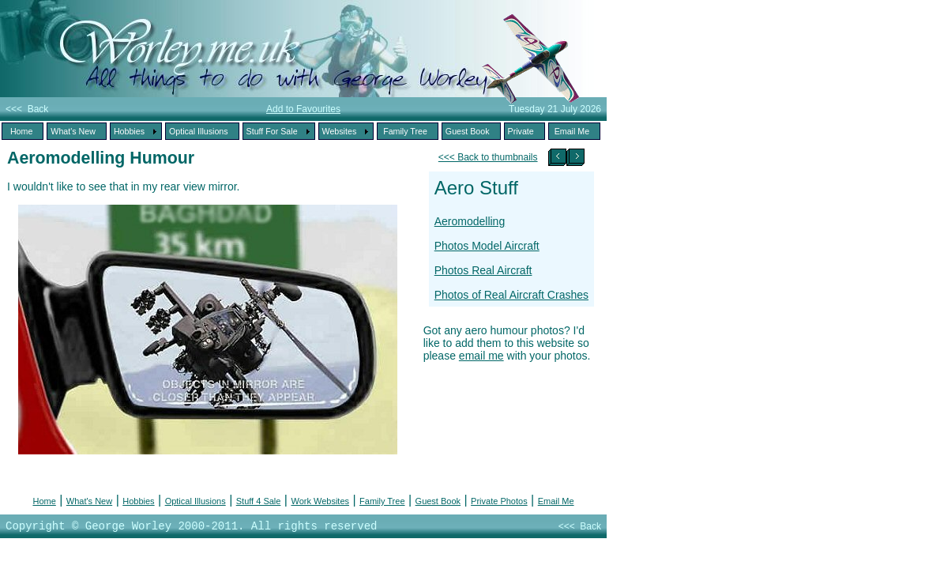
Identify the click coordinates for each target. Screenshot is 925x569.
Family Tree (381, 501)
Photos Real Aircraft (483, 270)
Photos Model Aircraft (487, 245)
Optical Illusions (195, 501)
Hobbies (138, 501)
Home (43, 501)
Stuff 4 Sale (258, 501)
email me (481, 355)
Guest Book (438, 501)
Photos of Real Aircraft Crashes (511, 294)
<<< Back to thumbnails (488, 157)
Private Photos (499, 501)
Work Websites (320, 501)
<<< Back (27, 109)
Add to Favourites (303, 109)
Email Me (556, 501)
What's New (89, 501)
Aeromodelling (470, 221)
